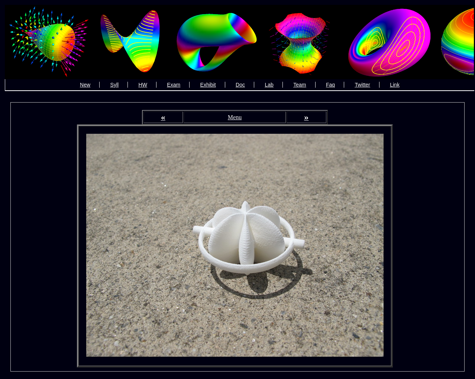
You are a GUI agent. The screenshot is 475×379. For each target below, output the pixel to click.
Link (395, 85)
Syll (114, 85)
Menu (235, 117)
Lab (269, 85)
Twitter (362, 85)
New (85, 85)
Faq (330, 85)
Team (299, 85)
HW (143, 85)
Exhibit (208, 85)
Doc (240, 85)
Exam (173, 85)
